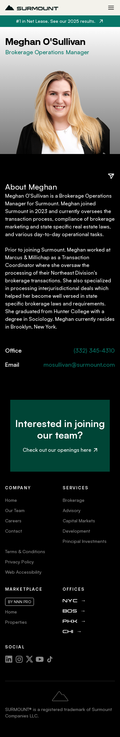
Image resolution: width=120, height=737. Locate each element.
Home (11, 500)
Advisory (72, 510)
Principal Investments (85, 541)
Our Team (15, 510)
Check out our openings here (60, 450)
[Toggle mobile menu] (111, 8)
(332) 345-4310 (94, 350)
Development (76, 531)
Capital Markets (79, 520)
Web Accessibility (23, 572)
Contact (13, 531)
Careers (13, 520)
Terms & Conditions (25, 551)
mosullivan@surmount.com (79, 364)
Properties (16, 622)
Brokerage (73, 500)
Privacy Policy (19, 561)
